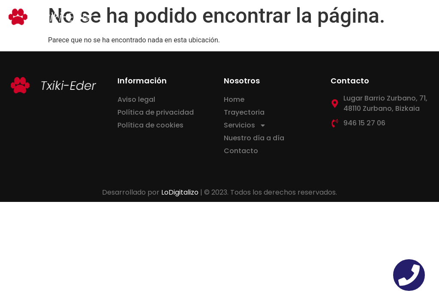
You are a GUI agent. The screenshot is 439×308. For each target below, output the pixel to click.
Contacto (241, 151)
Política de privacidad (155, 112)
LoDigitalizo (179, 192)
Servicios (245, 125)
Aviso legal (136, 99)
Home (234, 99)
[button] (423, 17)
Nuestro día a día (254, 138)
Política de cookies (150, 125)
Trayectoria (244, 112)
